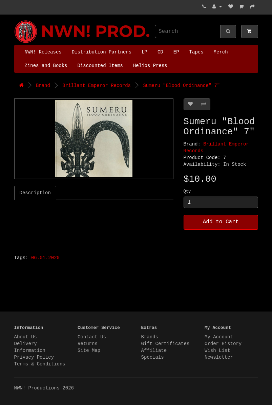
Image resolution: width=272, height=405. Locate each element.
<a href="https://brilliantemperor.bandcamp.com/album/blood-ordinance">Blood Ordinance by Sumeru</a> (99, 225)
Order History (223, 343)
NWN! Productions (16, 20)
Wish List (217, 350)
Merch (221, 52)
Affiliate (154, 350)
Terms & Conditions (39, 364)
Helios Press (150, 65)
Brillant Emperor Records (96, 85)
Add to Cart (221, 222)
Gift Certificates (165, 343)
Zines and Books (46, 65)
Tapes (196, 52)
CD (160, 52)
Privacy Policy (34, 357)
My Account (219, 337)
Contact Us (92, 337)
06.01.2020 (45, 258)
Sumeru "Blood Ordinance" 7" (181, 85)
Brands (149, 337)
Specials (152, 357)
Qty (187, 191)
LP (144, 52)
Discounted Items (100, 65)
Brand (43, 85)
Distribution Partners (101, 52)
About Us (25, 337)
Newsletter (219, 357)
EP (176, 52)
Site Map (89, 350)
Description (35, 193)
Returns (88, 343)
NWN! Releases (43, 52)
